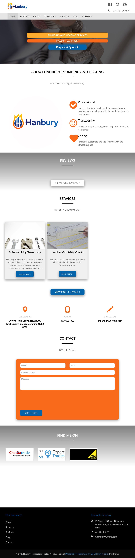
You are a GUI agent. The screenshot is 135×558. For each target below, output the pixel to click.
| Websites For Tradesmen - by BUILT (80, 554)
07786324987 (121, 10)
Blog (75, 16)
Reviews (64, 16)
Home (12, 16)
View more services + (67, 292)
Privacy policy (103, 554)
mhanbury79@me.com (110, 321)
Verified (24, 16)
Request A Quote (67, 47)
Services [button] (50, 16)
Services (10, 527)
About (36, 16)
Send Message (31, 413)
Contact (87, 16)
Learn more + (25, 274)
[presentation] (40, 400)
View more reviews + (67, 182)
